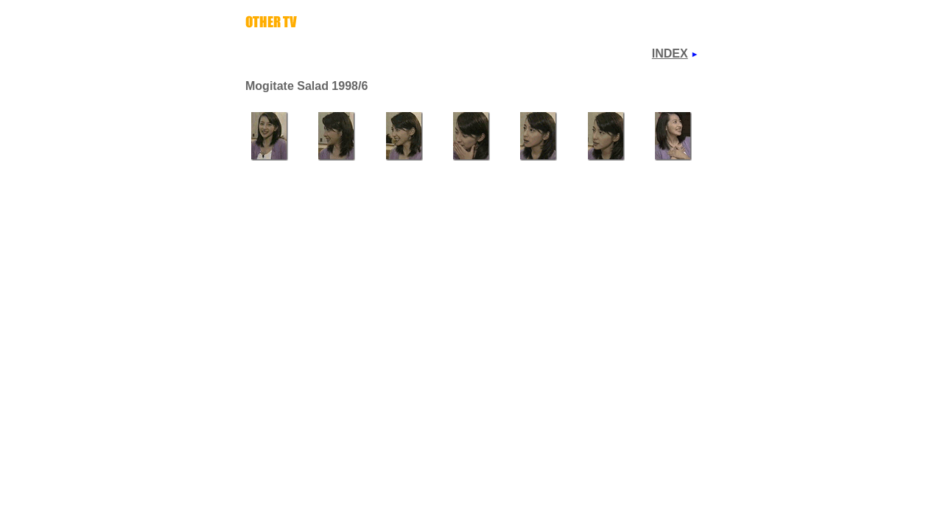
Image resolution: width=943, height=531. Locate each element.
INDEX (670, 53)
